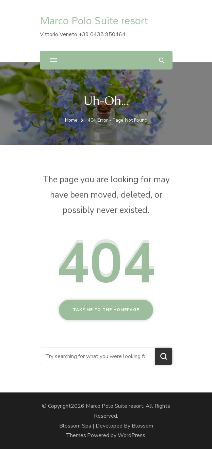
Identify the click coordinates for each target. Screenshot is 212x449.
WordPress (131, 435)
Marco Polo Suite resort (94, 20)
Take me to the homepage (106, 309)
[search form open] (161, 60)
